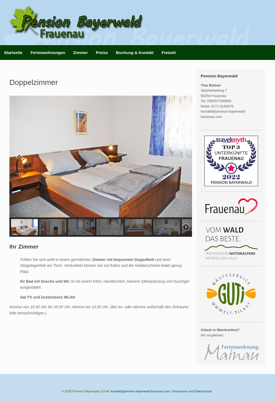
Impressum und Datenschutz (192, 391)
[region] (100, 166)
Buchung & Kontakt (135, 52)
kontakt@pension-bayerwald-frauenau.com (140, 391)
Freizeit (169, 52)
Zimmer (80, 52)
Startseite (13, 52)
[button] (17, 156)
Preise (102, 52)
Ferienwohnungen (47, 52)
